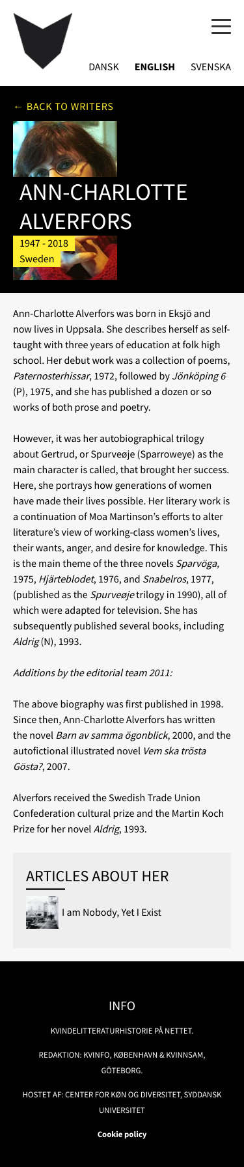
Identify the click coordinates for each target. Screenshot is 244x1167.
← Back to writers (63, 106)
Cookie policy (122, 1134)
